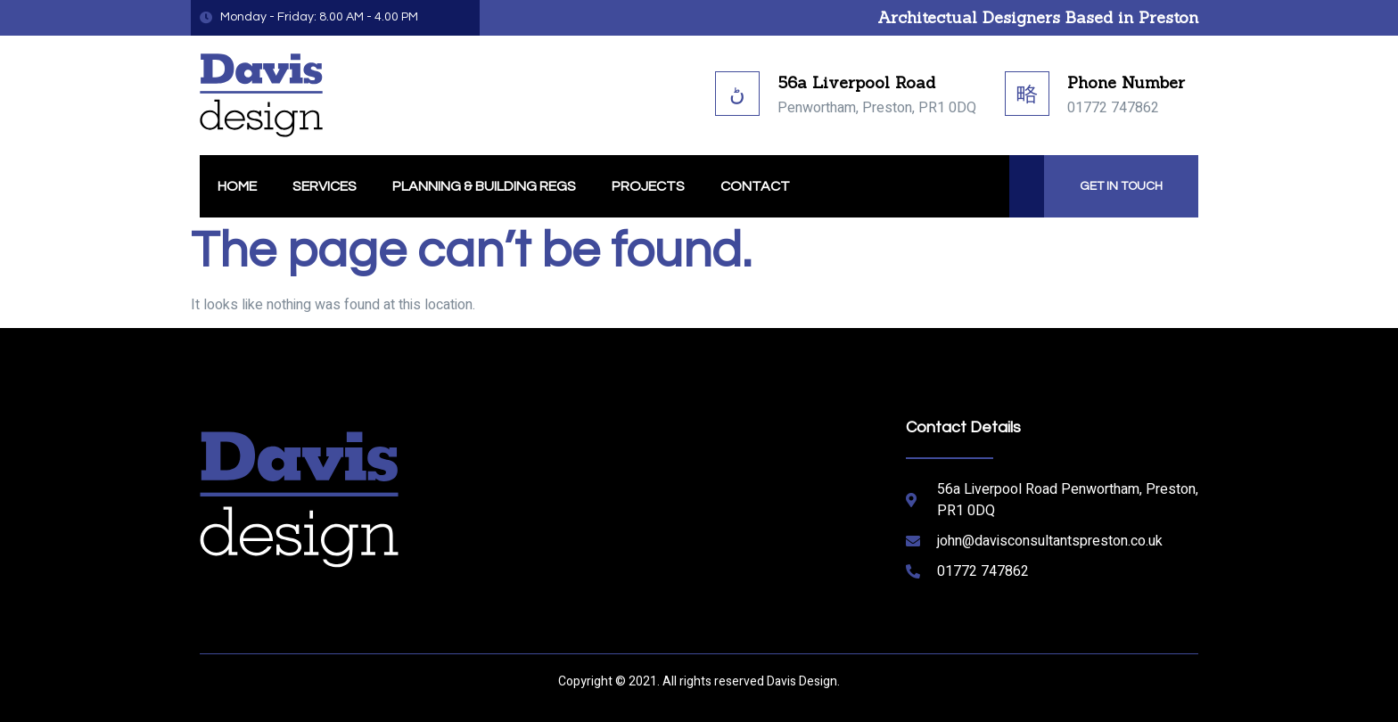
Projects (648, 186)
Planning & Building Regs (484, 186)
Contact (755, 186)
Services (324, 186)
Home (237, 186)
